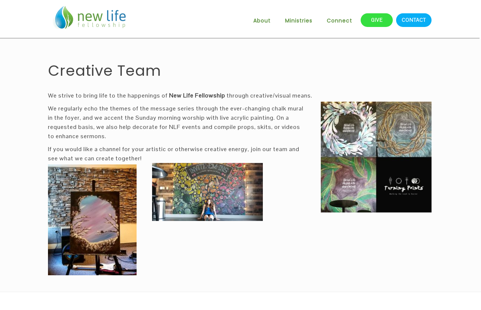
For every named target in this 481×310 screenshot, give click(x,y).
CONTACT (414, 20)
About (262, 20)
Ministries (298, 20)
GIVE (377, 20)
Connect (339, 20)
